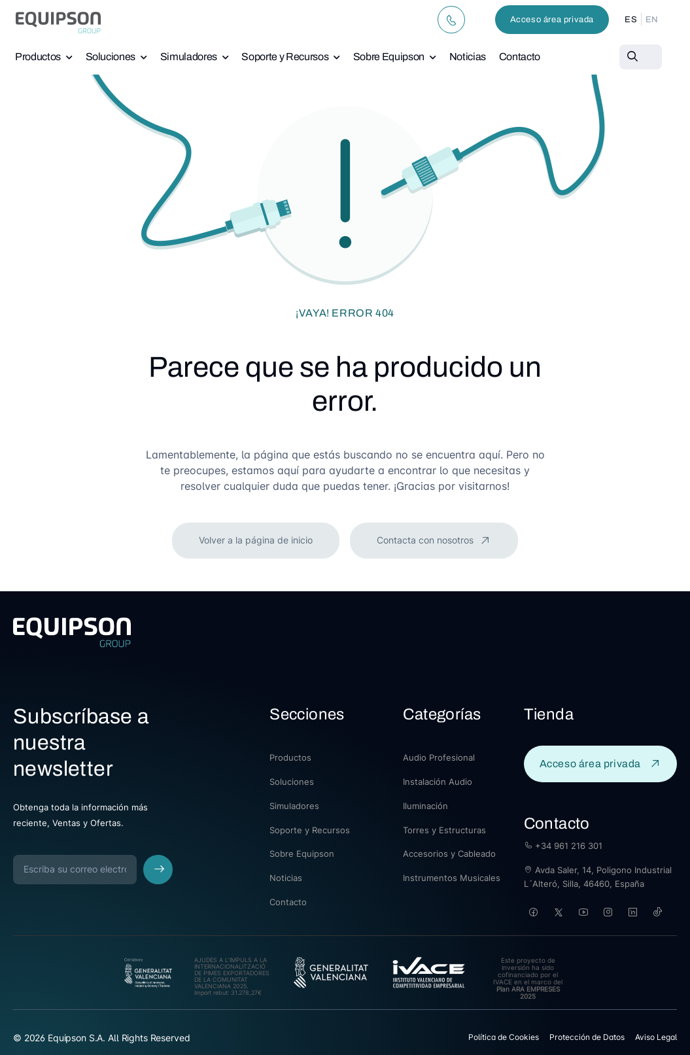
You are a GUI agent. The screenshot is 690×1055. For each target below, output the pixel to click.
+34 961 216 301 (563, 845)
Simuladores (188, 56)
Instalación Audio (437, 781)
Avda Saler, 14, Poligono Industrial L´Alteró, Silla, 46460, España (598, 877)
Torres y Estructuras (444, 830)
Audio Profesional (439, 757)
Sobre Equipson (388, 56)
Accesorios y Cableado (449, 853)
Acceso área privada (552, 19)
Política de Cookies (503, 1037)
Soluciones (111, 56)
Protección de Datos (587, 1037)
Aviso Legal (656, 1037)
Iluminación (425, 806)
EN (652, 19)
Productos (38, 56)
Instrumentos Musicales (451, 878)
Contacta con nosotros (426, 539)
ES (631, 19)
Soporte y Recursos (284, 56)
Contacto (519, 56)
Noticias (467, 56)
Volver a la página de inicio (256, 539)
